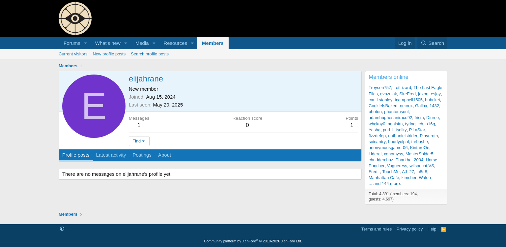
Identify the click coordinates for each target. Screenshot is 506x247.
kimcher (409, 177)
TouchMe (391, 171)
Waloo (425, 177)
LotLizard (402, 87)
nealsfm (395, 123)
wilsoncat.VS (421, 165)
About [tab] (164, 155)
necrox (406, 105)
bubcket (432, 99)
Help (432, 229)
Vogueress (397, 165)
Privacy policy (410, 229)
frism (419, 117)
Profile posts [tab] (76, 155)
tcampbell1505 (409, 99)
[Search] (432, 43)
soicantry (377, 141)
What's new (108, 43)
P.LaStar (417, 129)
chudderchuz (381, 159)
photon (375, 111)
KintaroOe (420, 147)
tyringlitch (414, 123)
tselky (401, 129)
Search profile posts (150, 53)
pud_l (388, 129)
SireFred (407, 93)
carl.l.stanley (380, 99)
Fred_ (374, 171)
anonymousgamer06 (388, 147)
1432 (434, 105)
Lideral (375, 153)
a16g (430, 123)
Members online (388, 77)
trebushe (419, 141)
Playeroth (429, 135)
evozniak (388, 93)
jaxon (423, 93)
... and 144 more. (385, 183)
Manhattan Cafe (384, 177)
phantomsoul (396, 111)
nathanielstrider (402, 135)
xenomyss (393, 153)
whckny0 (377, 123)
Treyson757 (380, 87)
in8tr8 (421, 171)
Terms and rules (376, 229)
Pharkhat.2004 (410, 159)
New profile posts (109, 53)
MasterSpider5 (420, 153)
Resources (175, 43)
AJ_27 (408, 171)
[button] (85, 43)
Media (142, 43)
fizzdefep (377, 135)
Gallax (421, 105)
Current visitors (73, 53)
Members (213, 43)
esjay (436, 93)
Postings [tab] (142, 155)
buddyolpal (398, 141)
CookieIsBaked (383, 105)
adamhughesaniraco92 (390, 117)
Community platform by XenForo (253, 241)
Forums (72, 43)
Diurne (432, 117)
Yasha (374, 129)
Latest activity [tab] (111, 155)
